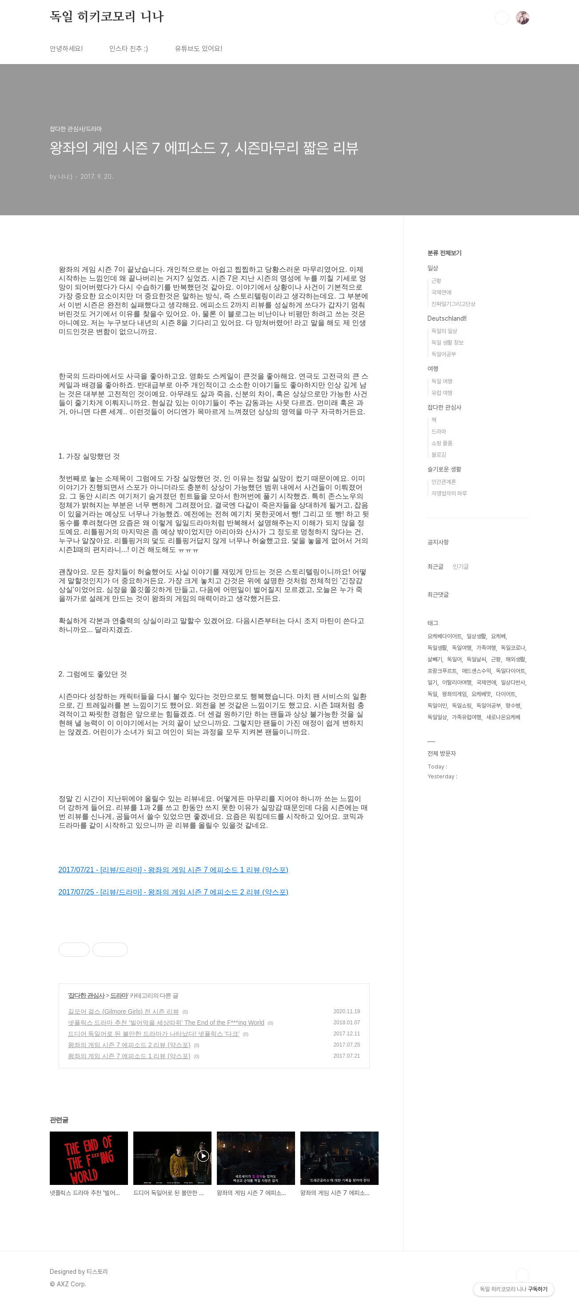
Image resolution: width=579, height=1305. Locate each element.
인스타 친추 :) (128, 48)
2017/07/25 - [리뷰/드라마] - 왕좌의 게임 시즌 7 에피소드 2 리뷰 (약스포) (173, 892)
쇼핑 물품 (441, 443)
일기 (432, 682)
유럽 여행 (441, 393)
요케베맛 (481, 694)
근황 (436, 281)
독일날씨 (476, 659)
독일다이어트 (510, 671)
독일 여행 (441, 381)
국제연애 (441, 292)
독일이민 (437, 705)
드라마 (119, 995)
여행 (432, 368)
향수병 (513, 705)
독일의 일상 (444, 331)
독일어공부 (443, 354)
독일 (432, 694)
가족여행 (486, 647)
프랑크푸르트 (442, 671)
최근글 (435, 566)
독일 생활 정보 (447, 342)
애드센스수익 (476, 671)
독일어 (454, 659)
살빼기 (434, 659)
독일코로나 (513, 647)
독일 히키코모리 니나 (107, 17)
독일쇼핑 (461, 705)
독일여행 (461, 647)
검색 (502, 17)
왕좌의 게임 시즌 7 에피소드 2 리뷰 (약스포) (129, 1044)
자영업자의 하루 (449, 493)
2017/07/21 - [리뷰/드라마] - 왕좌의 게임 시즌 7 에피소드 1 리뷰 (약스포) (173, 870)
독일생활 (437, 647)
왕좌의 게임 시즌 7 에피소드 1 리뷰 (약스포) (129, 1055)
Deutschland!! (447, 318)
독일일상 (437, 717)
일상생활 (476, 636)
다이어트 (505, 694)
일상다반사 (513, 682)
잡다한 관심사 (86, 995)
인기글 (461, 566)
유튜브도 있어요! (198, 48)
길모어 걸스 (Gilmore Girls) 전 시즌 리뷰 (123, 1011)
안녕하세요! (66, 48)
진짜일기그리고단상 (453, 304)
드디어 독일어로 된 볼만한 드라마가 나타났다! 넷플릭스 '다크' (154, 1033)
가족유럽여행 (466, 717)
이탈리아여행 (456, 682)
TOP (522, 1275)
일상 (432, 268)
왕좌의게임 (454, 694)
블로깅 (438, 454)
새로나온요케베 (503, 717)
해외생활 (515, 659)
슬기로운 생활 (444, 469)
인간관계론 (443, 482)
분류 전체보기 (444, 253)
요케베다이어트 (444, 636)
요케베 (498, 636)
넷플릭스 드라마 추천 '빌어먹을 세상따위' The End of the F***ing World (166, 1022)
